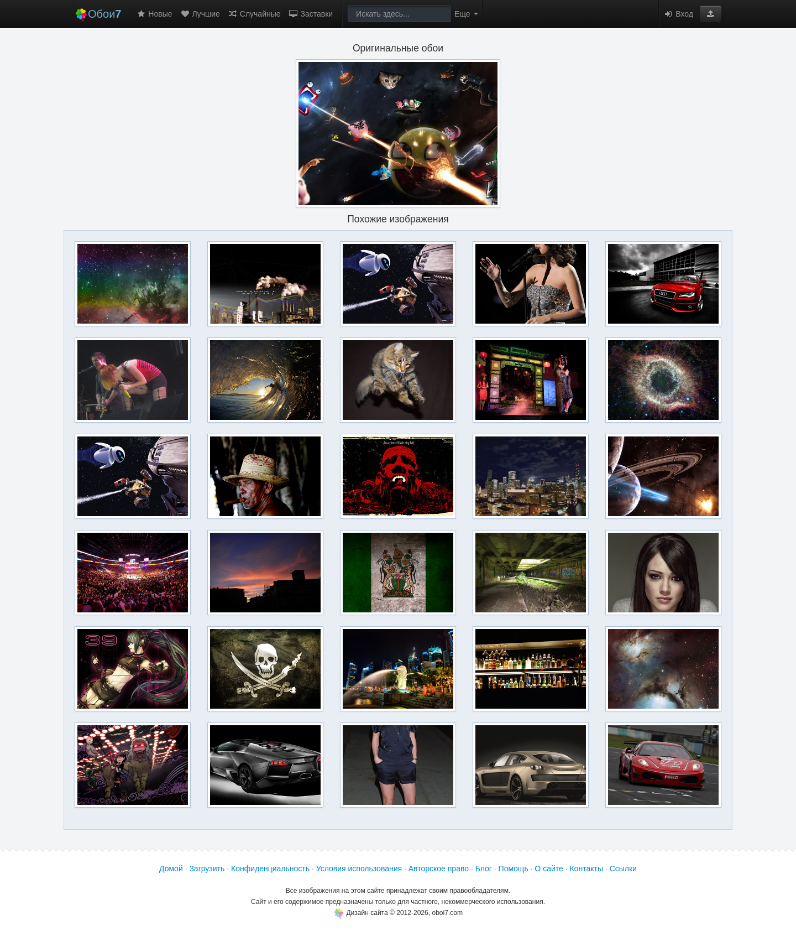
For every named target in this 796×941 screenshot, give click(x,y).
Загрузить (206, 868)
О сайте (549, 868)
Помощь (513, 868)
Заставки (311, 13)
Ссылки (623, 868)
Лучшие (200, 13)
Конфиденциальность (270, 868)
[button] (710, 14)
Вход (678, 13)
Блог (483, 868)
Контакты (586, 868)
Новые (154, 13)
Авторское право (439, 868)
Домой (171, 868)
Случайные (254, 13)
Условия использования (359, 868)
